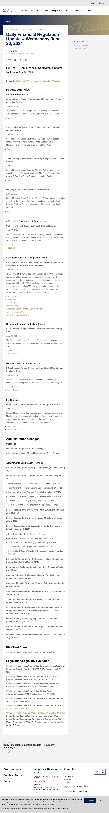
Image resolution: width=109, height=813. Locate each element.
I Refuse (101, 801)
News (66, 773)
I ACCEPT (90, 801)
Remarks (11, 211)
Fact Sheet (11, 300)
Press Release (13, 248)
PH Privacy (37, 784)
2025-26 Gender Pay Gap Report (75, 791)
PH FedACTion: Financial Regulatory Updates (26, 29)
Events (36, 793)
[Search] (104, 11)
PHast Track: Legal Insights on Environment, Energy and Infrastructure (47, 788)
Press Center (68, 776)
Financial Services (80, 46)
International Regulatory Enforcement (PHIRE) (47, 777)
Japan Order (12, 303)
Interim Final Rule (14, 351)
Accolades (67, 779)
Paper (9, 118)
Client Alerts (38, 773)
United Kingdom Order (16, 312)
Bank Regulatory (80, 49)
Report (10, 245)
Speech (10, 149)
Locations (67, 783)
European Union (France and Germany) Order (26, 309)
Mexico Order (13, 306)
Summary (11, 426)
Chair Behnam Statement (18, 315)
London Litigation (40, 781)
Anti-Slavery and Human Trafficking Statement (76, 787)
